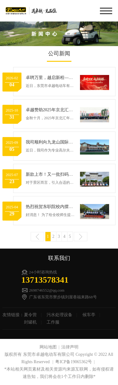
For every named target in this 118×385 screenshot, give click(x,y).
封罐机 (30, 322)
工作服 (53, 322)
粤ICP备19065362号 (73, 361)
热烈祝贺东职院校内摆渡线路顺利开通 (62, 206)
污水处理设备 (59, 314)
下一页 (80, 236)
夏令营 (30, 314)
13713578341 (45, 280)
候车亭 (88, 314)
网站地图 (48, 347)
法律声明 (69, 347)
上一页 (37, 236)
